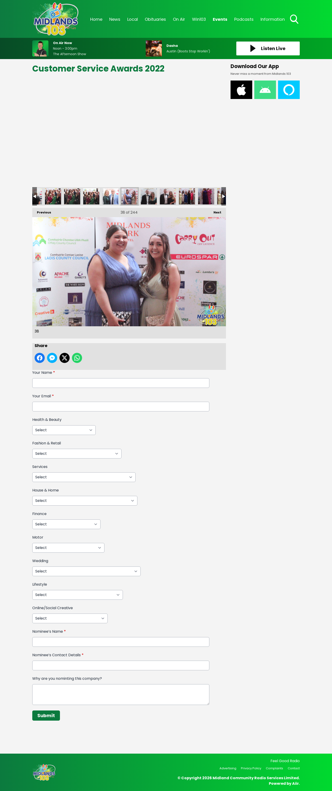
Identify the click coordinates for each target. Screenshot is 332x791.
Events (220, 19)
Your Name (43, 372)
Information (273, 19)
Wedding (40, 560)
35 (72, 196)
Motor (37, 537)
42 (206, 196)
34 (53, 196)
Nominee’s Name (49, 631)
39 (149, 196)
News (114, 19)
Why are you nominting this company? (67, 678)
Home (96, 19)
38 (130, 196)
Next (215, 211)
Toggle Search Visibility (295, 20)
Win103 (199, 19)
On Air (179, 19)
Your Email (43, 396)
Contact (294, 768)
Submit (46, 715)
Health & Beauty (47, 419)
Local (132, 19)
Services (39, 466)
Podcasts (244, 19)
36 (91, 196)
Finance (39, 513)
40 (168, 196)
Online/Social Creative (52, 608)
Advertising (227, 768)
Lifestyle (39, 584)
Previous (41, 211)
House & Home (45, 490)
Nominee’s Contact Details (58, 655)
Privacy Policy (251, 768)
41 (187, 196)
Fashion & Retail (46, 443)
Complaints (274, 768)
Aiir (295, 783)
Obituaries (155, 19)
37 (110, 196)
